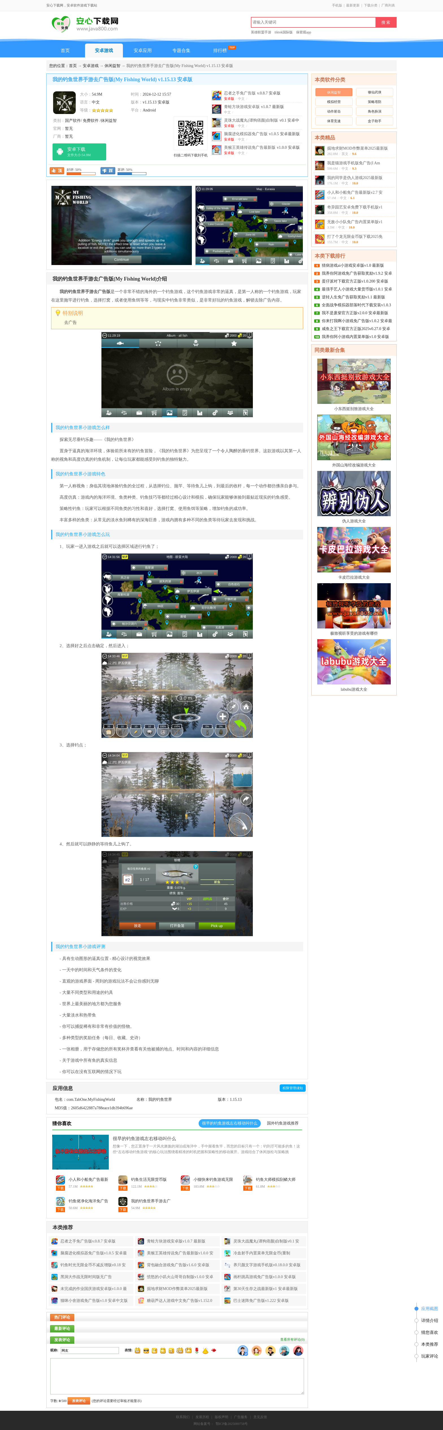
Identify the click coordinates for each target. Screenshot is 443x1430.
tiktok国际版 (284, 32)
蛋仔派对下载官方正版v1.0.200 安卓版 (355, 281)
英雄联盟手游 (261, 32)
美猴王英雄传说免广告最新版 (262, 147)
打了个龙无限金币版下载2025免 (355, 236)
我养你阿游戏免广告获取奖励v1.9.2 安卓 (357, 273)
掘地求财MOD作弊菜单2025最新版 (357, 148)
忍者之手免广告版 (252, 93)
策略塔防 (374, 102)
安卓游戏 (104, 50)
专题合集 (181, 50)
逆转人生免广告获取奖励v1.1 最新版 (353, 297)
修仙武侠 (374, 92)
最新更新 (353, 5)
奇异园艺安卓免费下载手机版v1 (355, 207)
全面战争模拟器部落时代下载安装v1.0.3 (356, 305)
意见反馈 (260, 1417)
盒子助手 (374, 121)
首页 (65, 50)
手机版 (337, 5)
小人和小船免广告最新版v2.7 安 (355, 192)
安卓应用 (143, 50)
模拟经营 (334, 102)
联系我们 (183, 1417)
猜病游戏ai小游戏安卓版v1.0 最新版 (353, 265)
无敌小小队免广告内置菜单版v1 (355, 222)
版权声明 (221, 1417)
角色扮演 (374, 111)
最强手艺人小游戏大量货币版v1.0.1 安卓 (357, 289)
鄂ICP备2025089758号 (232, 1424)
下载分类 (370, 5)
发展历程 (202, 1417)
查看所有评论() (292, 1339)
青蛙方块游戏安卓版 (254, 107)
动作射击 (334, 111)
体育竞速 (334, 121)
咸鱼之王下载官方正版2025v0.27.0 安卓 (356, 329)
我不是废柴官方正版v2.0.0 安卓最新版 (355, 313)
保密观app (303, 32)
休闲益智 (112, 66)
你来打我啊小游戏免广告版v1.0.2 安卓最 (357, 321)
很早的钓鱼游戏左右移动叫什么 (144, 1138)
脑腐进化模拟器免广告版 (262, 134)
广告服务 (240, 1417)
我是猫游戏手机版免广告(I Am (353, 163)
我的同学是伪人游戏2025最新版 (355, 178)
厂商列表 (388, 5)
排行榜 (220, 50)
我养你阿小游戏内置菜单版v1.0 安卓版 (355, 337)
